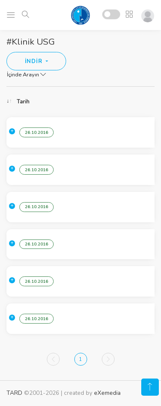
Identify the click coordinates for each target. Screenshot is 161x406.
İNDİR (34, 61)
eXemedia (107, 393)
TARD (14, 393)
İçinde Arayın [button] (26, 75)
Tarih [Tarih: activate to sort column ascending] (23, 102)
